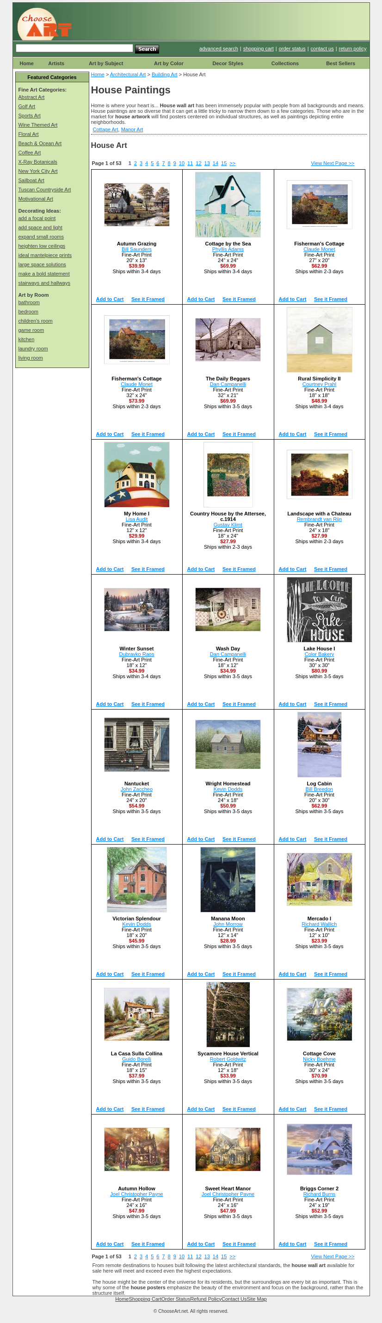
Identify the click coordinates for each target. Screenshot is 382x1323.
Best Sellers (340, 63)
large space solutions (42, 264)
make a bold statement (44, 273)
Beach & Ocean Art (40, 143)
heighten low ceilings (42, 246)
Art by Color (169, 63)
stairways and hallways (44, 283)
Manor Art (132, 129)
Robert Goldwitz (228, 1059)
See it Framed (148, 299)
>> (232, 163)
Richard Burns (319, 1194)
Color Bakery (319, 654)
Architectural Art (128, 74)
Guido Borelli (136, 1059)
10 (182, 163)
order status (292, 48)
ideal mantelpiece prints (45, 255)
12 (198, 163)
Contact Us (234, 1299)
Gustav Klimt (228, 524)
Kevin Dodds (228, 789)
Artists (56, 63)
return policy (353, 48)
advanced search (218, 48)
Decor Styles (227, 63)
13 (207, 163)
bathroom (29, 302)
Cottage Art (105, 129)
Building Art (165, 74)
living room (30, 358)
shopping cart (258, 48)
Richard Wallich (319, 924)
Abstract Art (31, 97)
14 (215, 163)
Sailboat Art (31, 180)
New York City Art (38, 171)
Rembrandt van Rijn (319, 519)
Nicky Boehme (319, 1059)
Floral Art (28, 134)
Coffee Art (29, 152)
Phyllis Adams (228, 249)
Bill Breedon (319, 789)
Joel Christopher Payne (136, 1194)
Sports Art (29, 115)
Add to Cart (110, 299)
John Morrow (228, 924)
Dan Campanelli (228, 384)
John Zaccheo (137, 789)
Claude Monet (319, 249)
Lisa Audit (137, 519)
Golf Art (27, 106)
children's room (35, 321)
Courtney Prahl (319, 384)
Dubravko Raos (136, 654)
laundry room (33, 348)
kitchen (26, 339)
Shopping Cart (145, 1299)
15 (224, 163)
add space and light (40, 227)
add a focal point (37, 218)
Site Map (256, 1299)
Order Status (175, 1299)
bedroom (28, 311)
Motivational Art (35, 199)
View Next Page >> (333, 163)
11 (190, 163)
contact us (322, 48)
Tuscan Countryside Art (44, 189)
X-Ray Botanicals (37, 162)
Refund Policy (206, 1299)
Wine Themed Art (38, 125)
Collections (285, 63)
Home (26, 63)
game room (31, 330)
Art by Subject (106, 63)
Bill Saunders (137, 249)
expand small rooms (41, 236)
